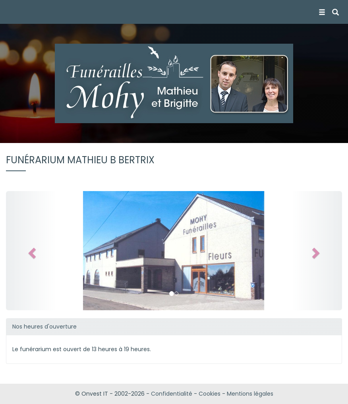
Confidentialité (171, 394)
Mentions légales (250, 394)
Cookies (209, 394)
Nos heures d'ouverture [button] (44, 327)
